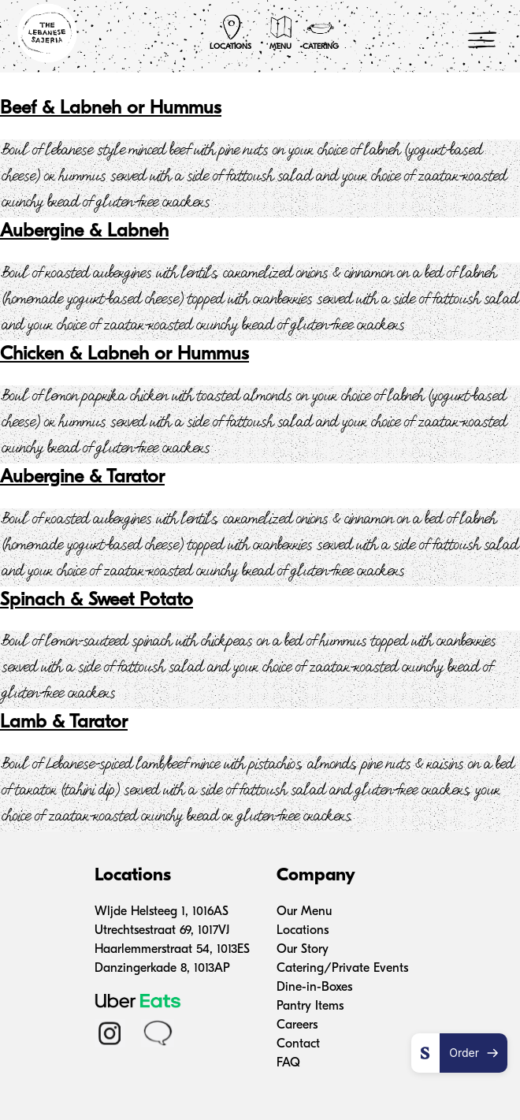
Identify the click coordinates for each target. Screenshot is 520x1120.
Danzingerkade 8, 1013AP (162, 968)
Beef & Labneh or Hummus (110, 108)
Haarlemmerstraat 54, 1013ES (172, 949)
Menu (281, 32)
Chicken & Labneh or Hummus (124, 354)
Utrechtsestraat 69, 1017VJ (162, 931)
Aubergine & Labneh (84, 231)
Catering (321, 32)
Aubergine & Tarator (82, 477)
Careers (297, 1025)
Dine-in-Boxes (314, 987)
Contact (298, 1044)
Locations (230, 32)
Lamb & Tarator (64, 722)
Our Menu (304, 912)
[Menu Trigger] (482, 39)
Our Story (303, 949)
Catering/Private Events (342, 968)
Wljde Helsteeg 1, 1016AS (161, 912)
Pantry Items (310, 1006)
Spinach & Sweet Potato (96, 600)
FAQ (288, 1063)
